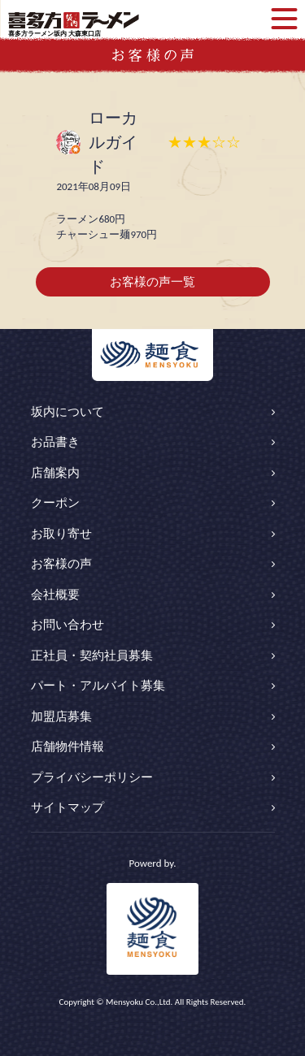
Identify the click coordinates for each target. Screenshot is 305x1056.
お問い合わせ (67, 624)
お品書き (55, 442)
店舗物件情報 (67, 746)
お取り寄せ (61, 533)
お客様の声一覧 (152, 282)
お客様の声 (61, 563)
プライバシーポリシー (92, 777)
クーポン (55, 503)
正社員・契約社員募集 (92, 655)
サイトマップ (67, 807)
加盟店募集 (61, 716)
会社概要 (55, 594)
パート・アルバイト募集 (98, 685)
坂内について (67, 412)
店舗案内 (55, 472)
